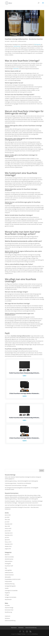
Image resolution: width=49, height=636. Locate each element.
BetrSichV (7, 554)
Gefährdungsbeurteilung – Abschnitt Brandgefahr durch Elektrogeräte (21, 481)
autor (8, 41)
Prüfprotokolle (8, 581)
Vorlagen (7, 595)
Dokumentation (8, 561)
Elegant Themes (21, 634)
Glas (6, 568)
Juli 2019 (7, 537)
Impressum (7, 616)
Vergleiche (7, 592)
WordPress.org (8, 612)
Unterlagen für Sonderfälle (11, 590)
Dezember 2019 (8, 533)
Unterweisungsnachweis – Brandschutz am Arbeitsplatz (18, 483)
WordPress (35, 634)
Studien (7, 588)
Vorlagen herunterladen (10, 597)
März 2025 (7, 519)
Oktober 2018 (8, 546)
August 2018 (8, 548)
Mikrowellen (8, 577)
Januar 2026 (8, 515)
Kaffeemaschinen (22, 41)
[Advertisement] (24, 456)
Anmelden (7, 605)
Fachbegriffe (8, 563)
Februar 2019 (8, 542)
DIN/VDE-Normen (9, 559)
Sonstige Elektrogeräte (10, 586)
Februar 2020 (8, 528)
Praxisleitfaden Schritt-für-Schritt (12, 579)
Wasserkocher (17, 46)
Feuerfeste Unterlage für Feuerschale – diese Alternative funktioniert (25, 505)
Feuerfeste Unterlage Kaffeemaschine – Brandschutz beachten (24, 39)
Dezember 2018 (8, 544)
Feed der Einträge (9, 607)
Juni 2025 (7, 517)
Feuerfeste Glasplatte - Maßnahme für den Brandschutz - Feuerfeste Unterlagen (24, 501)
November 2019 (9, 535)
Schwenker (7, 507)
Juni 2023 (7, 521)
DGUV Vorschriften (9, 557)
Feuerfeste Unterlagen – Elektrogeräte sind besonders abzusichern (22, 503)
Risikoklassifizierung (9, 583)
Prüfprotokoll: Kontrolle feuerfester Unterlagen (16, 485)
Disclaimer (7, 618)
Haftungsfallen (8, 570)
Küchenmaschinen (9, 574)
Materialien (16, 68)
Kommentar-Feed (9, 610)
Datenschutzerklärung (10, 620)
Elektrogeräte (37, 44)
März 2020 (7, 526)
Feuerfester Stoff (9, 566)
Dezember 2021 (8, 524)
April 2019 (7, 539)
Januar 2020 (8, 530)
